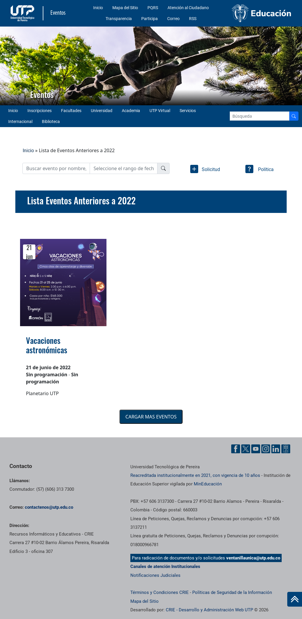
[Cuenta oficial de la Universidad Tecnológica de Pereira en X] (245, 448)
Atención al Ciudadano (188, 7)
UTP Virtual (160, 110)
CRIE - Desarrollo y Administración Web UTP (209, 610)
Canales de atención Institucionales (165, 566)
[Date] (123, 168)
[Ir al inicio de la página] (294, 599)
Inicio (98, 7)
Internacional (20, 121)
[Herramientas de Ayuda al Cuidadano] (285, 448)
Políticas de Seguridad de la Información (232, 592)
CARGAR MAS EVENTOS (150, 416)
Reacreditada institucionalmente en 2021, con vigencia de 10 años (195, 475)
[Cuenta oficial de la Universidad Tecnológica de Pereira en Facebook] (235, 448)
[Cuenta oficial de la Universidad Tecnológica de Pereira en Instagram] (265, 448)
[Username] (56, 168)
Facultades (71, 110)
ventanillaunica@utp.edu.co (253, 558)
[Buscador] (293, 116)
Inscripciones (39, 110)
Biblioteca (51, 121)
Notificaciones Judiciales (155, 575)
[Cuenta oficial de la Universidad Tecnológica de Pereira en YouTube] (255, 448)
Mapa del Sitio (125, 7)
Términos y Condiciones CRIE (159, 592)
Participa (149, 18)
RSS (192, 18)
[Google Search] (259, 116)
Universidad (101, 110)
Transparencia (119, 18)
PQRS (152, 7)
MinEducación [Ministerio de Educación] (208, 484)
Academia (131, 110)
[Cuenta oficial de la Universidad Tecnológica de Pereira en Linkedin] (275, 448)
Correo (173, 18)
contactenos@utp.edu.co (49, 507)
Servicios (188, 110)
